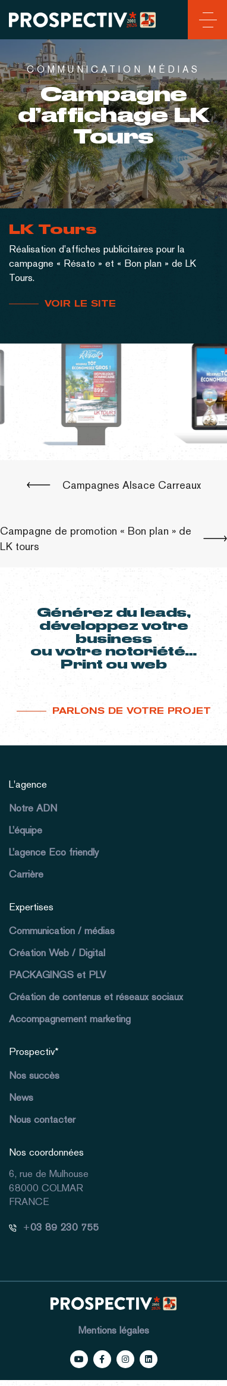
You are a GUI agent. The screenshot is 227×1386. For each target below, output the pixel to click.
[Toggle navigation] (205, 22)
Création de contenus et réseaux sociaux (96, 997)
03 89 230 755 (64, 1227)
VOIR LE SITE (80, 303)
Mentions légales (113, 1330)
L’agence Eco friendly (54, 852)
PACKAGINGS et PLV (57, 975)
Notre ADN (33, 808)
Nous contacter (42, 1119)
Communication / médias (62, 931)
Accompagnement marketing (70, 1019)
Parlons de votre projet (131, 711)
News (21, 1097)
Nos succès (34, 1075)
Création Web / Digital (57, 953)
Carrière (26, 874)
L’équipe (25, 830)
